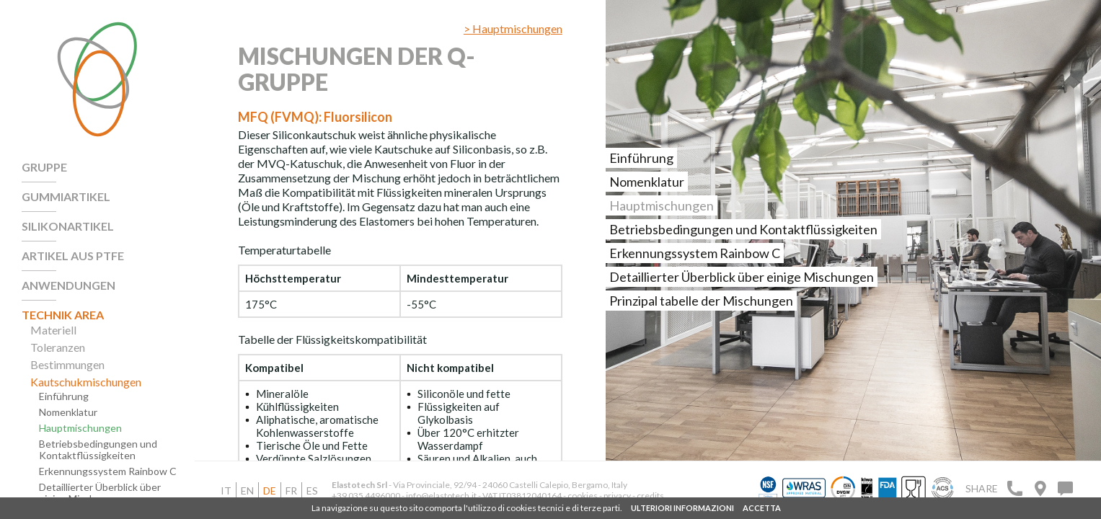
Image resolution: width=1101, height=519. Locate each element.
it (226, 490)
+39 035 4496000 (366, 495)
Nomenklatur (68, 412)
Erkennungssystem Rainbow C (108, 471)
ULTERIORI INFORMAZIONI (682, 508)
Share (981, 488)
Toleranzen (57, 347)
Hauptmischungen (80, 428)
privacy (617, 495)
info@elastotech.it (441, 495)
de (269, 490)
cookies (582, 495)
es (312, 490)
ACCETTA (762, 508)
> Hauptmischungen (513, 28)
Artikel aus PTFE (73, 255)
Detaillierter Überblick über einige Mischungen (100, 493)
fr (291, 490)
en (247, 490)
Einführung (64, 396)
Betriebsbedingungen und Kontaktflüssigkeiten (98, 449)
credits (650, 495)
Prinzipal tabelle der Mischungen (701, 301)
